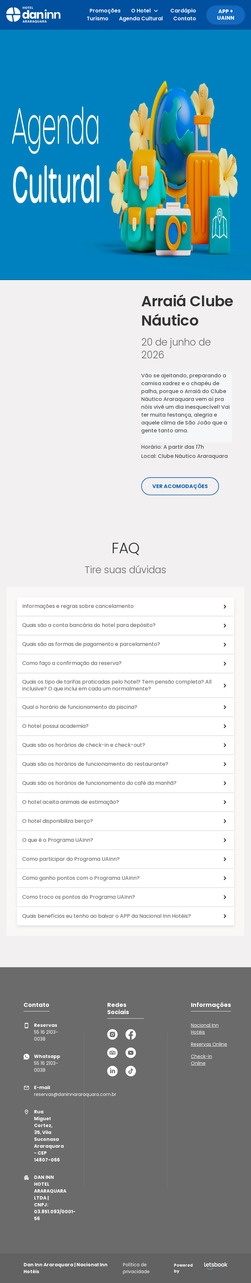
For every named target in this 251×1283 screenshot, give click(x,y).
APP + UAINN (225, 15)
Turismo (98, 18)
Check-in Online (201, 1059)
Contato (184, 18)
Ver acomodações (180, 486)
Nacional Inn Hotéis (205, 1028)
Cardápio (183, 10)
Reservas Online (209, 1044)
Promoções (105, 10)
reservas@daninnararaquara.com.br (42, 1091)
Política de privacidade (136, 1268)
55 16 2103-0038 (41, 1032)
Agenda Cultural (141, 18)
